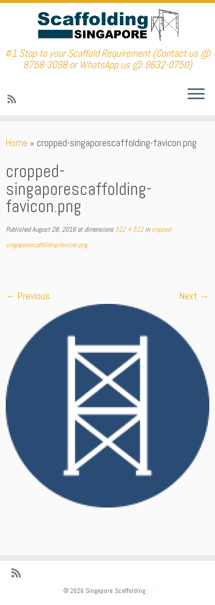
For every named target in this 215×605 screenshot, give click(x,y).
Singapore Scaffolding (115, 591)
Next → (194, 296)
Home (17, 142)
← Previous (28, 296)
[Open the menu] (196, 94)
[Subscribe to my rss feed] (13, 99)
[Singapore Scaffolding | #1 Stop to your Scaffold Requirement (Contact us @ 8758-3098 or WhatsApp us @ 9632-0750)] (107, 25)
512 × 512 (128, 229)
